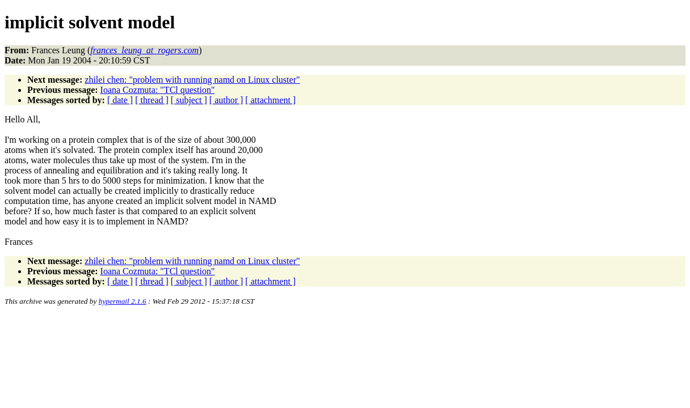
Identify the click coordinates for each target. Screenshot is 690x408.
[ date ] (120, 100)
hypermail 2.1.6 (122, 301)
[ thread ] (152, 100)
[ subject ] (189, 100)
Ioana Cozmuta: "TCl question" (157, 90)
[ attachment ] (270, 100)
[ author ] (226, 100)
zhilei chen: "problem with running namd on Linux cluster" (192, 79)
